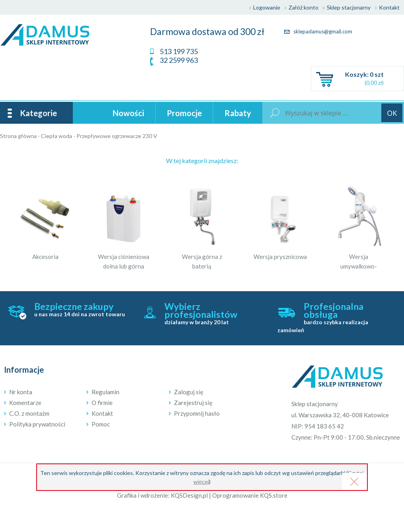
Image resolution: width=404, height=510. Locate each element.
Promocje (184, 113)
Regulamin (105, 391)
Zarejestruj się (193, 402)
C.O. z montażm (29, 413)
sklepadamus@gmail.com (318, 31)
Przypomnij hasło (197, 413)
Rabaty (237, 113)
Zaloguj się (188, 391)
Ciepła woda (56, 135)
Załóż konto (303, 7)
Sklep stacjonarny (349, 7)
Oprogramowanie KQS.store (249, 495)
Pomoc (101, 424)
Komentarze (25, 402)
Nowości (128, 113)
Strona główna (18, 135)
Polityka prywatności (37, 424)
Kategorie (38, 113)
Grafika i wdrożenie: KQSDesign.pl (162, 495)
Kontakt (389, 7)
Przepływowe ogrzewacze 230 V (116, 135)
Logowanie (266, 7)
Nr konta (20, 391)
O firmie (102, 402)
